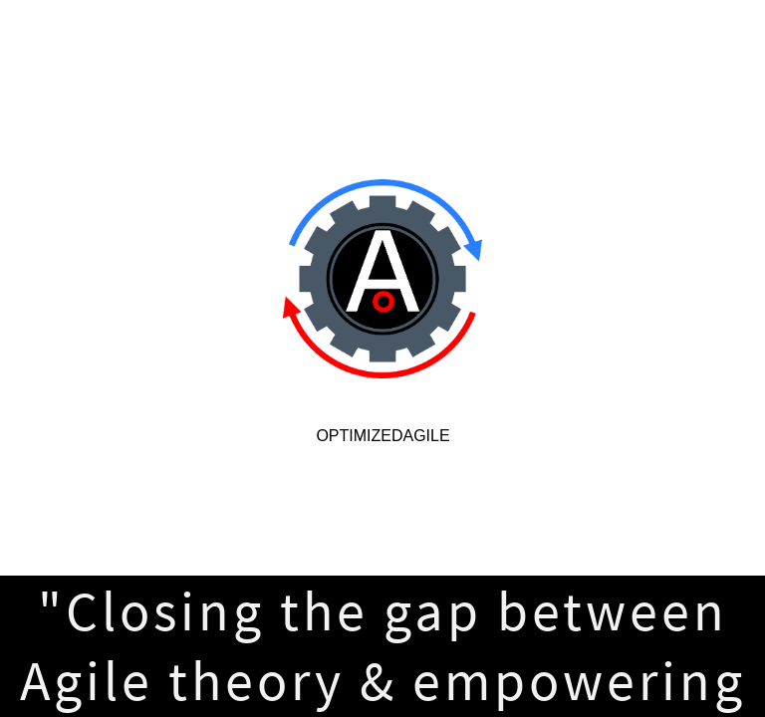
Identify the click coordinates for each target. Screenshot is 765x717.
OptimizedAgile (382, 435)
